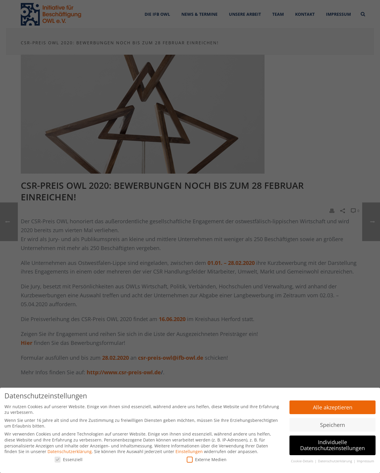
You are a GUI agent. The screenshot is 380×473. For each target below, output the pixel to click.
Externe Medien (207, 458)
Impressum (365, 460)
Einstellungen (189, 450)
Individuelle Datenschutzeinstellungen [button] (332, 444)
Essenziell (69, 458)
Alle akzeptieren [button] (332, 406)
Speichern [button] (332, 423)
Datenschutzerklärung (70, 450)
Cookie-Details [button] (302, 460)
